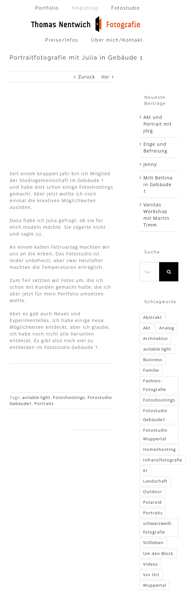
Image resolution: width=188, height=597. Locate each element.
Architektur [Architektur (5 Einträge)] (155, 338)
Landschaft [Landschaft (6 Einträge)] (155, 481)
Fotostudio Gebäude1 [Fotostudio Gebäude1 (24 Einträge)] (155, 415)
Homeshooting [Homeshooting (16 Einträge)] (159, 449)
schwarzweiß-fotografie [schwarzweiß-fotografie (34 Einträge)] (158, 528)
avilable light (36, 397)
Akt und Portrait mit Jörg (157, 124)
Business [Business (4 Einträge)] (152, 359)
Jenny (150, 164)
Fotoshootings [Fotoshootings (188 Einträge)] (159, 400)
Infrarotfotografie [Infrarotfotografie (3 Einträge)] (162, 460)
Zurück (86, 77)
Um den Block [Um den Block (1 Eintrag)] (158, 553)
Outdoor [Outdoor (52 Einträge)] (152, 491)
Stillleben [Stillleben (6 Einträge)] (153, 542)
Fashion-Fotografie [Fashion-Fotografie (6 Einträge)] (154, 385)
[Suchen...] (149, 271)
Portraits (44, 403)
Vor (105, 77)
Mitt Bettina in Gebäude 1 (158, 184)
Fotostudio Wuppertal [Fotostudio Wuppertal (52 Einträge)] (155, 434)
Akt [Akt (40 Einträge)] (146, 328)
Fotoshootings (69, 397)
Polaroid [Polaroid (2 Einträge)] (152, 502)
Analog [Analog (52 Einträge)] (166, 328)
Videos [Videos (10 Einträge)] (150, 564)
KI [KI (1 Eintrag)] (145, 470)
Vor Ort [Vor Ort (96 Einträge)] (151, 574)
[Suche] (168, 271)
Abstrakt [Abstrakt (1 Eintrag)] (152, 317)
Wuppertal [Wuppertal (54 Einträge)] (154, 585)
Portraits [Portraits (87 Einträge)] (153, 513)
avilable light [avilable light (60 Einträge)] (157, 349)
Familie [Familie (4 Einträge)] (151, 370)
